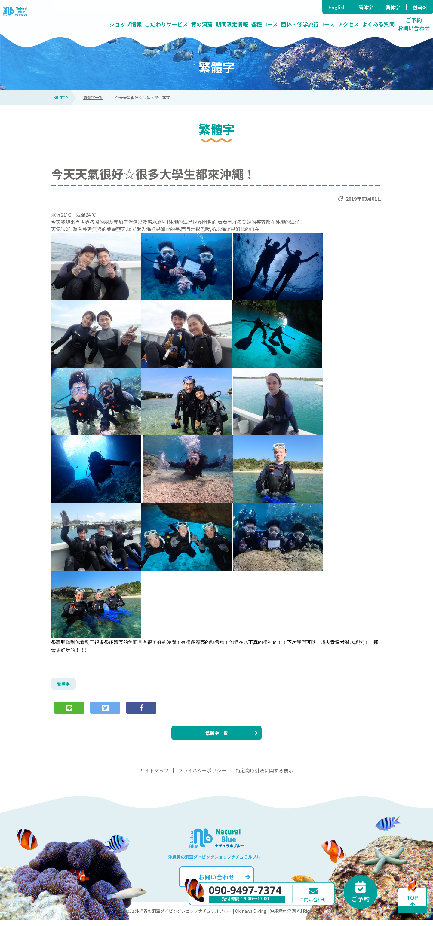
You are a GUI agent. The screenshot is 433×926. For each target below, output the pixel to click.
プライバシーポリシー (202, 776)
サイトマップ (154, 776)
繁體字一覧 (93, 97)
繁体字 (392, 7)
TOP (61, 97)
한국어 (420, 7)
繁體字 (64, 684)
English (337, 7)
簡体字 (365, 7)
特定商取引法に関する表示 (264, 776)
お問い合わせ (223, 882)
